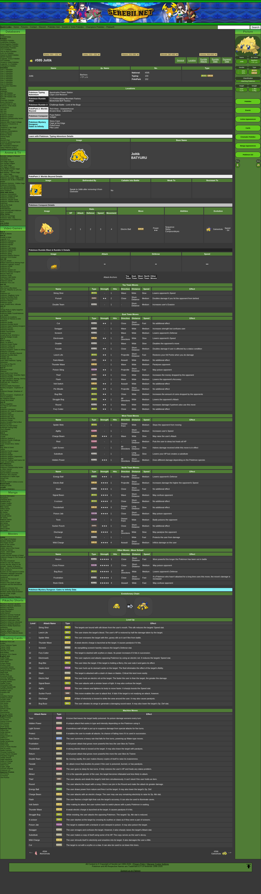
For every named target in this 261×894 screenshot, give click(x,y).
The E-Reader (5, 429)
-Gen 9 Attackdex (6, 84)
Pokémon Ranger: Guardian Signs (12, 375)
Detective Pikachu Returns (9, 255)
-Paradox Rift (5, 692)
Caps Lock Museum (58, 94)
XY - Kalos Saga (6, 174)
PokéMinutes (5, 207)
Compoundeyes (172, 231)
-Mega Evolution (6, 671)
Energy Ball (58, 477)
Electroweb (58, 338)
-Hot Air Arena (5, 748)
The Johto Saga (6, 165)
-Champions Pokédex (8, 66)
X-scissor (58, 501)
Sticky (168, 229)
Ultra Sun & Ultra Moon (8, 288)
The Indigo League (7, 161)
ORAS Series (5, 529)
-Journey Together (6, 678)
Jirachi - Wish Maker (7, 552)
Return (58, 559)
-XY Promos (4, 725)
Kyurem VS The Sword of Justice (12, 572)
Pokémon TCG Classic (8, 654)
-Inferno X (3, 738)
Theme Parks (5, 136)
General (180, 60)
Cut (58, 323)
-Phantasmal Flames (7, 669)
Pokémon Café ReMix (8, 248)
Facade (58, 349)
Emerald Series (5, 516)
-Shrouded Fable (6, 685)
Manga (13, 492)
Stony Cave (55, 121)
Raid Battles (4, 652)
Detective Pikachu (6, 301)
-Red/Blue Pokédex (7, 40)
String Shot (58, 293)
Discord (42, 27)
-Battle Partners (6, 750)
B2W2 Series (5, 525)
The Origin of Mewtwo (8, 539)
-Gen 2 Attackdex (6, 71)
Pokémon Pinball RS (7, 418)
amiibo (2, 480)
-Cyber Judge (5, 767)
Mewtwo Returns (6, 546)
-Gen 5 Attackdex (6, 77)
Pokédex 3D (4, 357)
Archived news (5, 37)
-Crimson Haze (5, 763)
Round (58, 405)
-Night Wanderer (6, 759)
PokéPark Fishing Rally (8, 427)
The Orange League (7, 163)
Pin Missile (58, 389)
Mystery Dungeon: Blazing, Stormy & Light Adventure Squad (12, 379)
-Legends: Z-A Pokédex (8, 64)
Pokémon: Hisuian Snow (9, 200)
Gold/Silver (4, 435)
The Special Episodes (8, 187)
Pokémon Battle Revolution (10, 386)
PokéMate (4, 431)
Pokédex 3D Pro (6, 359)
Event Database (6, 144)
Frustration (58, 578)
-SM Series (4, 703)
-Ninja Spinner (5, 732)
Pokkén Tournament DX (8, 299)
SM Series (4, 530)
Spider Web (58, 425)
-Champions (4, 108)
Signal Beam (58, 495)
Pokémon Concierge (7, 216)
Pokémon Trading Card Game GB (12, 460)
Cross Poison (58, 565)
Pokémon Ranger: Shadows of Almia (11, 392)
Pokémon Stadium (7, 458)
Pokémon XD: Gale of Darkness (11, 411)
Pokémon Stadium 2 (7, 438)
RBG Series (4, 507)
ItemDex (3, 88)
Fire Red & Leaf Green (8, 406)
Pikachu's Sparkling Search (10, 624)
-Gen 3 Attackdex (6, 73)
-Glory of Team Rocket (8, 747)
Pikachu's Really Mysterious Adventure (10, 626)
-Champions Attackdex (8, 86)
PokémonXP (4, 120)
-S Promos (4, 776)
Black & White (5, 340)
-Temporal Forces (6, 689)
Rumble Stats (215, 60)
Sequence (169, 227)
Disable (58, 343)
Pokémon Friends (6, 244)
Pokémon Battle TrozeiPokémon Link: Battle (12, 314)
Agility (58, 431)
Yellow (2, 449)
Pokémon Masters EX (8, 250)
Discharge (58, 532)
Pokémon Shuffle (6, 322)
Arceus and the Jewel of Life (10, 564)
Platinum (3, 371)
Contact (33, 27)
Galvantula (218, 229)
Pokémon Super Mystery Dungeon (12, 326)
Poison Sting (58, 370)
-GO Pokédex (5, 60)
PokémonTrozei (6, 424)
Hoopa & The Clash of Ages (10, 583)
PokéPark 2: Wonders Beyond (11, 353)
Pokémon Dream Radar (8, 344)
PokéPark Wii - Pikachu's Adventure (9, 383)
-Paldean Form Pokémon (9, 149)
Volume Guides (5, 505)
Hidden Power (58, 460)
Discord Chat (5, 140)
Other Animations (6, 212)
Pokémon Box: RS (7, 417)
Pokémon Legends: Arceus (10, 264)
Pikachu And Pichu (7, 607)
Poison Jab (58, 513)
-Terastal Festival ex (7, 752)
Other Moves (154, 277)
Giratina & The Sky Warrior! (10, 563)
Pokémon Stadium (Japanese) (11, 456)
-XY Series (4, 705)
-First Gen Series (6, 714)
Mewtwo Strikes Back (8, 541)
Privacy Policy (139, 864)
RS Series (4, 512)
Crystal (2, 436)
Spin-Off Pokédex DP (8, 95)
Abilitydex (3, 91)
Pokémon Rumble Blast (8, 355)
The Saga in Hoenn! (7, 167)
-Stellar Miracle (5, 757)
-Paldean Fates (5, 690)
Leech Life (58, 355)
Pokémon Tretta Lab (7, 346)
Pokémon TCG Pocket (8, 257)
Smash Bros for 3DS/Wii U (9, 335)
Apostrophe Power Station (61, 92)
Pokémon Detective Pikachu (10, 597)
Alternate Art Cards (7, 651)
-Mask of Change (6, 761)
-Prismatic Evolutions (7, 680)
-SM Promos (4, 723)
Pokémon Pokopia (6, 243)
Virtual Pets (4, 478)
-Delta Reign (4, 658)
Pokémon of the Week (8, 106)
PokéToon (3, 203)
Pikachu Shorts (12, 600)
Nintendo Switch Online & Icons (11, 482)
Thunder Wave (58, 364)
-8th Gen (3, 111)
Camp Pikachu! (5, 611)
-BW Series (4, 707)
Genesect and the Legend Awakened (9, 576)
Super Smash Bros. (7, 462)
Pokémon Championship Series (11, 118)
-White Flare (4, 674)
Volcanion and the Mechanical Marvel (11, 585)
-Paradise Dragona (7, 756)
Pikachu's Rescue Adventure (10, 606)
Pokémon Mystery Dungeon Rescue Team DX (10, 272)
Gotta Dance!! (5, 613)
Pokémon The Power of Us (10, 590)
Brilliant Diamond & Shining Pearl (12, 263)
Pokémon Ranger (6, 420)
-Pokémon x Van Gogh (8, 127)
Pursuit (58, 298)
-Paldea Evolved (6, 698)
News (2, 35)
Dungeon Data (227, 60)
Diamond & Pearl (6, 369)
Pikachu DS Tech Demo (8, 426)
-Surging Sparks (6, 681)
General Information (7, 496)
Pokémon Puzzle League (9, 451)
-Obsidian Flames (6, 696)
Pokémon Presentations (9, 131)
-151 (1, 694)
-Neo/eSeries (5, 712)
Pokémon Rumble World (9, 324)
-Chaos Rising (5, 663)
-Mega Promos (5, 718)
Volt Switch (58, 384)
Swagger (58, 329)
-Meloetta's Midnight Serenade (11, 573)
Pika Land (54, 127)
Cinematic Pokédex (7, 100)
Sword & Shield (5, 261)
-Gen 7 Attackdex (6, 80)
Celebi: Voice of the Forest (9, 548)
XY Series (3, 527)
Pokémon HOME (6, 266)
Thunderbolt (58, 507)
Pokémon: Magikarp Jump (9, 295)
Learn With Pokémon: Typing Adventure (10, 361)
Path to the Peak (6, 205)
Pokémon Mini (5, 442)
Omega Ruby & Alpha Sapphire (11, 310)
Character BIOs (5, 500)
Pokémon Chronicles (7, 185)
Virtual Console (5, 471)
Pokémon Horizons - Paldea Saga (12, 183)
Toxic (58, 520)
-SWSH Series (5, 701)
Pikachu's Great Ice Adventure (11, 622)
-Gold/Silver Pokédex (8, 42)
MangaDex (4, 498)
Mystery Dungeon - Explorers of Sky (11, 388)
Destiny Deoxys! (6, 554)
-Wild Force (4, 765)
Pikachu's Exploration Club (10, 620)
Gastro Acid (44, 668)
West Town (140, 277)
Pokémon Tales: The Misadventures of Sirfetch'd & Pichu (10, 219)
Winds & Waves (6, 234)
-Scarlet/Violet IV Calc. (8, 104)
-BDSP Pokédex (6, 57)
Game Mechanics (6, 102)
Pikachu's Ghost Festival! (9, 617)
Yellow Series (5, 509)
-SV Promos (4, 719)
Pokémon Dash (5, 413)
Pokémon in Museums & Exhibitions (9, 125)
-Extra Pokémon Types (8, 645)
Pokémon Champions (8, 241)
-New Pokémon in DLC (8, 147)
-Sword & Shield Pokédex (9, 55)
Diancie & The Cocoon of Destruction (9, 580)
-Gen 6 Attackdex (6, 79)
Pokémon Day (5, 129)
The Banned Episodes (8, 189)
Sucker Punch (58, 526)
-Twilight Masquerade (8, 687)
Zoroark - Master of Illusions (10, 566)
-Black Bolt (4, 672)
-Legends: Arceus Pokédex (10, 59)
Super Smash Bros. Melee (9, 444)
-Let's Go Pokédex (7, 53)
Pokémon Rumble (6, 377)
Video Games (13, 228)
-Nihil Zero (4, 734)
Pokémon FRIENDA (7, 489)
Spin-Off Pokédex (6, 93)
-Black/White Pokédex (8, 48)
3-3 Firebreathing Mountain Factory (65, 98)
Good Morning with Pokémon (10, 210)
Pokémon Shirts (6, 135)
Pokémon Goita (5, 485)
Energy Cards (5, 649)
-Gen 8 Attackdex (6, 82)
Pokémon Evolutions (7, 198)
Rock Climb (58, 583)
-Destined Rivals (6, 676)
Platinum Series (6, 519)
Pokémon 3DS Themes (8, 475)
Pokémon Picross (6, 328)
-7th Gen (3, 113)
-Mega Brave (5, 739)
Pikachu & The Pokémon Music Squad (11, 634)
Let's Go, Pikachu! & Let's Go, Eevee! (11, 291)
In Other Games (6, 469)
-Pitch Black (4, 661)
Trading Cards (13, 638)
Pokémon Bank (5, 311)
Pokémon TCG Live (7, 283)
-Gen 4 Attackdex (6, 75)
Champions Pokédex (95, 27)
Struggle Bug (58, 399)
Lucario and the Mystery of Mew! (12, 555)
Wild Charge (58, 542)
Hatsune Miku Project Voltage (11, 122)
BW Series (4, 523)
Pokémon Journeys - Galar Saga (12, 178)
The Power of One (6, 543)
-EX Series (4, 710)
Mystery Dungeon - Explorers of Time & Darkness (11, 396)
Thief (58, 375)
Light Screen (58, 448)
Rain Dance (34, 738)
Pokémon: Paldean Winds (9, 201)
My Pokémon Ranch (7, 398)
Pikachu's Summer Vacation (10, 604)
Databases (13, 31)
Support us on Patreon (130, 871)
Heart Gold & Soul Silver (9, 373)
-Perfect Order (5, 665)
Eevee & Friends (6, 629)
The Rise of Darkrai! (7, 561)
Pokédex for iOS (6, 366)
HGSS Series (5, 521)
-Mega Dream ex (6, 736)
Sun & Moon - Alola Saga (9, 176)
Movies (13, 533)
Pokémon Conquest (7, 351)
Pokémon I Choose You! (9, 588)
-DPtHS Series (5, 709)
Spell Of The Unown (7, 544)
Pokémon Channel (7, 415)
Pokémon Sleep (6, 254)
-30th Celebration (6, 660)
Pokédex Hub (54, 27)
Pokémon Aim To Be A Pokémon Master (12, 180)
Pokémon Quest (6, 302)
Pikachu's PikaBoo (7, 609)
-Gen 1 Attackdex (6, 69)
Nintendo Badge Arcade (8, 337)
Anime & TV (13, 152)
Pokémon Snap (5, 453)
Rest (58, 441)
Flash (58, 379)
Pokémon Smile (6, 275)
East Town (134, 277)
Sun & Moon (4, 286)
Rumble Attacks (203, 60)
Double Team (58, 304)
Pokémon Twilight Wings (9, 196)
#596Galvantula (216, 852)
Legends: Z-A (5, 239)
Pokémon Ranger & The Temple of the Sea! (12, 558)
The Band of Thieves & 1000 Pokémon (10, 320)
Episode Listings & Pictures (10, 156)
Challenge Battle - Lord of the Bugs (65, 105)
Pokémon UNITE (6, 252)
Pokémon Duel (5, 333)
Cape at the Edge (57, 123)
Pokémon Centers (6, 117)
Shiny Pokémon (6, 190)
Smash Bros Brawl (7, 400)
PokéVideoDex (5, 209)
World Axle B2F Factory (60, 101)
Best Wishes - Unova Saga (10, 172)
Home (16, 27)
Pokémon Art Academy (8, 317)
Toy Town (128, 277)
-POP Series (4, 727)
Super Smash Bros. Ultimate (10, 304)
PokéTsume (4, 225)
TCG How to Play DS (8, 364)
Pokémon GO (5, 246)
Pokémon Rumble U (7, 348)
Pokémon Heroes (6, 550)
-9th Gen (3, 109)
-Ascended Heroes (7, 667)
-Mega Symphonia (6, 741)
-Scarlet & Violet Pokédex (9, 62)
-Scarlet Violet (5, 700)
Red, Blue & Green (7, 447)
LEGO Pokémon (6, 133)
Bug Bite (58, 394)
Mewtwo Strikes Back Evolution (11, 592)
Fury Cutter (58, 409)
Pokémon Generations (8, 194)
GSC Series (4, 510)
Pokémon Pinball (6, 455)
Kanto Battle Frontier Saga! (10, 169)
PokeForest (55, 125)
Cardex (2, 98)
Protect (58, 537)
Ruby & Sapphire (6, 404)
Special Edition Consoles (9, 473)
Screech (58, 333)
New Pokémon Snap (7, 279)
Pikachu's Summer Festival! (10, 615)
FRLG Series (5, 514)
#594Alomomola (45, 852)
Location (192, 60)
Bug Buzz (58, 571)
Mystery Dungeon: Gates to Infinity (12, 350)
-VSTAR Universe (6, 768)
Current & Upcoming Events (10, 142)
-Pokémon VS (5, 770)
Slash (58, 489)
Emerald (3, 408)
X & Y (2, 308)
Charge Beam (58, 436)
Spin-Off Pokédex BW (8, 97)
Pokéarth (110, 27)
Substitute (58, 454)
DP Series (3, 518)
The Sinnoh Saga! (6, 171)
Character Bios (5, 160)
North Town (146, 277)
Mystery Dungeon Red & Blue (11, 422)
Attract (32, 774)
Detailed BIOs (5, 501)
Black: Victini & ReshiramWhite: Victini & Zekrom (11, 569)
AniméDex (4, 158)
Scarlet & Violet (5, 237)
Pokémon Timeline (7, 115)
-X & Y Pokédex (6, 50)
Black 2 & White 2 (6, 342)
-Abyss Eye (4, 730)
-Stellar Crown (5, 683)
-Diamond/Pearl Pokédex (9, 46)
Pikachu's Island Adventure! (10, 618)
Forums (24, 27)
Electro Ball (126, 229)
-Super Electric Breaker (8, 754)
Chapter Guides (6, 503)
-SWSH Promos (6, 721)
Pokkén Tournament (7, 331)
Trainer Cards (5, 647)
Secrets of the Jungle (8, 593)
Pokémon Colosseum (8, 409)
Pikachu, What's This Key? (10, 631)
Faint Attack (58, 360)
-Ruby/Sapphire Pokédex (9, 44)
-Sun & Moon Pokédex (8, 51)
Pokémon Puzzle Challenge (10, 440)
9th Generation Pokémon (9, 146)
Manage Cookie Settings (158, 864)
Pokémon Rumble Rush (8, 297)
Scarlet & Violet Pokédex (73, 27)
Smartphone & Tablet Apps (9, 476)
